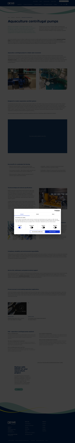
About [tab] (53, 214)
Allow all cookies (52, 231)
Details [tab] (37, 214)
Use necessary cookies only (37, 231)
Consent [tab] (21, 214)
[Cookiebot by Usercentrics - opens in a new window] (55, 211)
